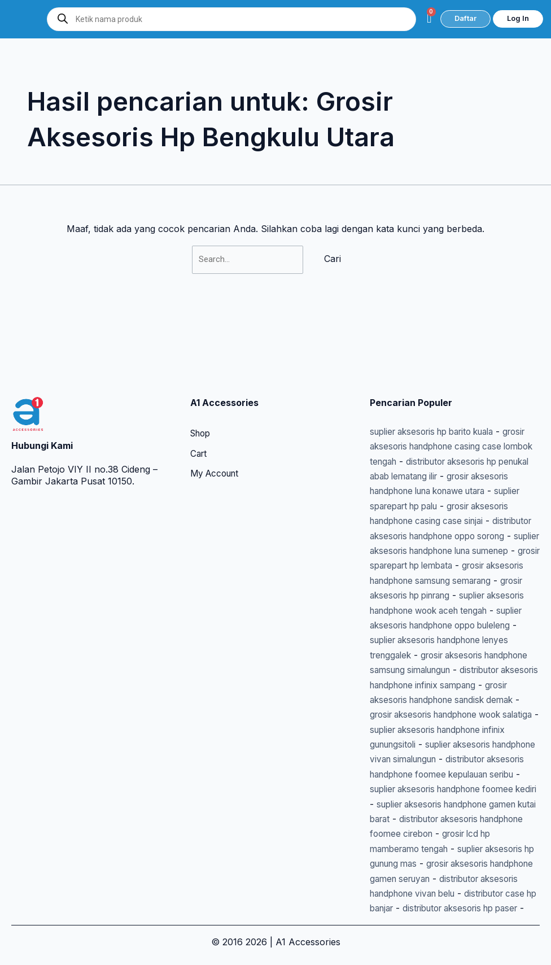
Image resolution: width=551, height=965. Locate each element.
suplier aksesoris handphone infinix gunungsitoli (444, 700)
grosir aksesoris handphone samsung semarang (447, 521)
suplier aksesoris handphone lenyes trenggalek (446, 595)
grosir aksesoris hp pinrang (480, 536)
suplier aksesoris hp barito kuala (439, 357)
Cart (199, 380)
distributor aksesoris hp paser (433, 908)
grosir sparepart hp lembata (430, 506)
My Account (216, 400)
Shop (201, 359)
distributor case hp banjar (453, 893)
